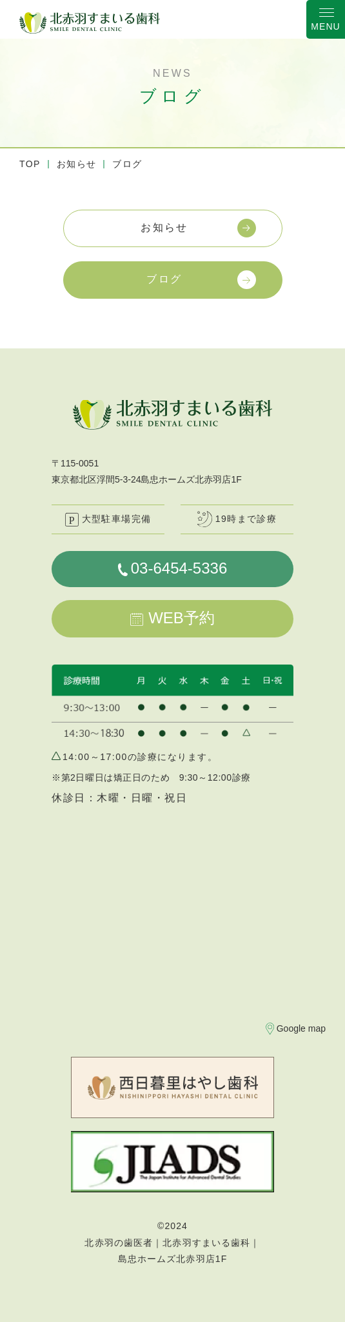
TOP (30, 164)
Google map (301, 1028)
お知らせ (77, 164)
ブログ (164, 279)
